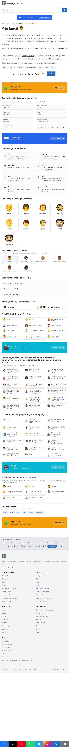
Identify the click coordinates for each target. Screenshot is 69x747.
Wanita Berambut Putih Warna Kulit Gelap (55, 390)
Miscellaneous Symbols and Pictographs (51, 128)
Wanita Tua (8, 330)
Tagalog (61, 608)
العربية (38, 608)
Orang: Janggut (54, 325)
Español (14, 604)
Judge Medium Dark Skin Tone (34, 468)
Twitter (4, 684)
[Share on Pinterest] (21, 744)
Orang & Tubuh (20, 23)
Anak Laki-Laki (9, 336)
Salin (51, 74)
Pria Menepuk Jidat (55, 531)
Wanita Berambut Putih (33, 337)
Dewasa (7, 525)
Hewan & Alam (7, 656)
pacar (41, 67)
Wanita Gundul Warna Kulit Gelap (56, 410)
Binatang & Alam (41, 656)
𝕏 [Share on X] (13, 744)
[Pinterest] (12, 628)
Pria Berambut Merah (34, 330)
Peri (6, 439)
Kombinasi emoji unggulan (45, 671)
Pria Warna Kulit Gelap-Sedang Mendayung (54, 454)
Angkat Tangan (10, 447)
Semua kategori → (42, 663)
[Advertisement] (34, 357)
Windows (5, 681)
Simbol (4, 647)
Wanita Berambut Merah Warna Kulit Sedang (11, 398)
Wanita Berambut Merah (55, 320)
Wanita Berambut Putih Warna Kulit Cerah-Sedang (33, 418)
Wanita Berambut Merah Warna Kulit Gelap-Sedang (33, 411)
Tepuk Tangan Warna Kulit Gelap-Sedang (34, 461)
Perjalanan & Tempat (9, 650)
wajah (31, 552)
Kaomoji (38, 690)
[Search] (64, 10)
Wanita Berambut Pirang (55, 331)
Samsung (5, 687)
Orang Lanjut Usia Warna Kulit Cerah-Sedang (11, 411)
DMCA (4, 715)
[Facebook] (4, 628)
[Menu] (64, 3)
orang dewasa (31, 67)
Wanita (51, 525)
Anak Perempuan (33, 325)
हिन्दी (44, 608)
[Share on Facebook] (4, 744)
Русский (6, 608)
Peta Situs (56, 731)
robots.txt (64, 731)
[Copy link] (56, 744)
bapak (5, 67)
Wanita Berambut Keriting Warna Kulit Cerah (11, 390)
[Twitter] (8, 628)
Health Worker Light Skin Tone (56, 447)
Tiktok (4, 694)
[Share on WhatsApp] (30, 744)
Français (31, 604)
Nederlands (49, 604)
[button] (17, 107)
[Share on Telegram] (38, 744)
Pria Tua (29, 319)
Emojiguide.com (7, 23)
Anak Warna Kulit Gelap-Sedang (32, 390)
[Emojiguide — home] (12, 3)
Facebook (5, 678)
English (5, 604)
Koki (28, 473)
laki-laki (13, 67)
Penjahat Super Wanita (32, 447)
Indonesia (52, 608)
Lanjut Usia (53, 336)
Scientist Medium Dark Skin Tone (10, 468)
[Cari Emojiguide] (32, 10)
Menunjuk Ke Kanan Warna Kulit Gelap (11, 474)
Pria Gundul (9, 537)
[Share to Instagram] (47, 744)
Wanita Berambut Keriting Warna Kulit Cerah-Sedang (55, 418)
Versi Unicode (40, 681)
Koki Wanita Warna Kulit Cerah (55, 440)
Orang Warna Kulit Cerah (11, 404)
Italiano (39, 604)
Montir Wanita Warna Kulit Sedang (12, 461)
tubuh (5, 552)
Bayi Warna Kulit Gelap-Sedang (32, 425)
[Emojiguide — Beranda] (4, 618)
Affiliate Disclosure (8, 712)
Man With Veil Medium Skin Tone (55, 468)
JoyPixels (5, 690)
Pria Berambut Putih (33, 537)
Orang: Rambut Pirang (12, 531)
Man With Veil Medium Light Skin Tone (33, 440)
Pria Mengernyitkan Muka (33, 531)
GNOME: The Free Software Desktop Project (17, 721)
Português (59, 604)
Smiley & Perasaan (42, 653)
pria (47, 67)
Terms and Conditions (9, 706)
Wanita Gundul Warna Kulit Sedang (34, 404)
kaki (18, 552)
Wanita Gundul (10, 325)
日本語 (23, 608)
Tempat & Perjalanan (43, 650)
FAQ (37, 694)
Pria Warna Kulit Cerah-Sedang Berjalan (54, 475)
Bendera (5, 640)
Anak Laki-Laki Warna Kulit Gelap (56, 404)
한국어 (30, 608)
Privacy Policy (6, 709)
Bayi (6, 319)
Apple (4, 671)
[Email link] (64, 744)
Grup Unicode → (7, 663)
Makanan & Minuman (9, 659)
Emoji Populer (40, 684)
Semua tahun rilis (42, 678)
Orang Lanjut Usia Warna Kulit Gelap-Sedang (11, 426)
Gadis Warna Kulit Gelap (33, 397)
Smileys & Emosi (8, 653)
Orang (31, 23)
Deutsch (22, 604)
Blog (37, 687)
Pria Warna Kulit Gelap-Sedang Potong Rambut (54, 461)
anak (11, 552)
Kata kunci (39, 675)
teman (54, 67)
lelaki (20, 67)
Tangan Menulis (32, 453)
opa (24, 552)
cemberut (39, 552)
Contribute (5, 702)
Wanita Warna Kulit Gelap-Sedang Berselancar (11, 454)
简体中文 (15, 608)
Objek (4, 643)
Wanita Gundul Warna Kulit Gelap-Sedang (56, 397)
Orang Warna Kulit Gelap (55, 425)
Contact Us (6, 718)
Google (4, 675)
